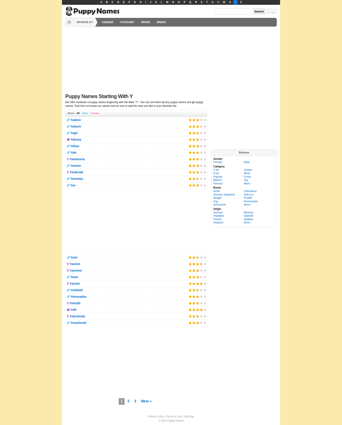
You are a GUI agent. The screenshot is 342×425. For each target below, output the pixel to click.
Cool (216, 173)
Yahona (75, 139)
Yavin (74, 277)
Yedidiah (76, 290)
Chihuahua (250, 191)
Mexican (249, 212)
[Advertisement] (171, 58)
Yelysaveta (77, 316)
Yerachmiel (78, 323)
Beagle (217, 197)
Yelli (73, 309)
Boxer (216, 191)
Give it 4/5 (201, 119)
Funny (247, 176)
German (218, 212)
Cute (216, 169)
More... (248, 183)
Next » (146, 401)
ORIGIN (145, 22)
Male (85, 113)
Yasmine (75, 270)
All (78, 113)
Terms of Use (174, 416)
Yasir (73, 257)
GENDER (107, 22)
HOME (69, 22)
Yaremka (76, 178)
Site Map (189, 416)
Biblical (217, 180)
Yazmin (74, 283)
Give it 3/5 (197, 119)
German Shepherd (224, 194)
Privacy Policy (156, 416)
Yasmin (74, 264)
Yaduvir (75, 126)
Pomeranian (251, 201)
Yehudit (74, 303)
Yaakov (75, 120)
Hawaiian (218, 215)
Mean (247, 173)
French (217, 219)
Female (95, 113)
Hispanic (218, 222)
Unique (248, 169)
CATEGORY (127, 22)
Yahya (74, 146)
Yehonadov (78, 296)
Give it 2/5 (194, 119)
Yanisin (75, 165)
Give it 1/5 (190, 119)
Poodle (248, 197)
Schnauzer (219, 204)
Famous (218, 183)
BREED (161, 22)
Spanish (248, 215)
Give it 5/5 (205, 119)
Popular (217, 176)
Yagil (73, 133)
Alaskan (248, 219)
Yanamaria (77, 159)
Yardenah (76, 172)
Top (246, 180)
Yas (72, 185)
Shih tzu (248, 194)
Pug (215, 201)
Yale (73, 152)
